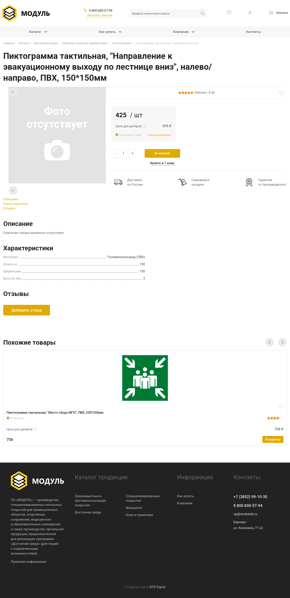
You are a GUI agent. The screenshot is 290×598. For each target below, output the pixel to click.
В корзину (162, 153)
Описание (10, 199)
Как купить (185, 496)
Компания (184, 503)
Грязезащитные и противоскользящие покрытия (90, 500)
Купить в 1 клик (162, 163)
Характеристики (15, 204)
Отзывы (9, 208)
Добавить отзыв (26, 310)
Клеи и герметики (139, 515)
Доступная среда (88, 512)
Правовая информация (28, 562)
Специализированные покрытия (143, 498)
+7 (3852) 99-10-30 (250, 496)
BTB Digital (157, 587)
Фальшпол (134, 508)
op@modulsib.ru (245, 514)
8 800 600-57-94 (248, 505)
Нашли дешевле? (159, 135)
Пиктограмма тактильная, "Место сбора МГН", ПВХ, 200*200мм (54, 413)
